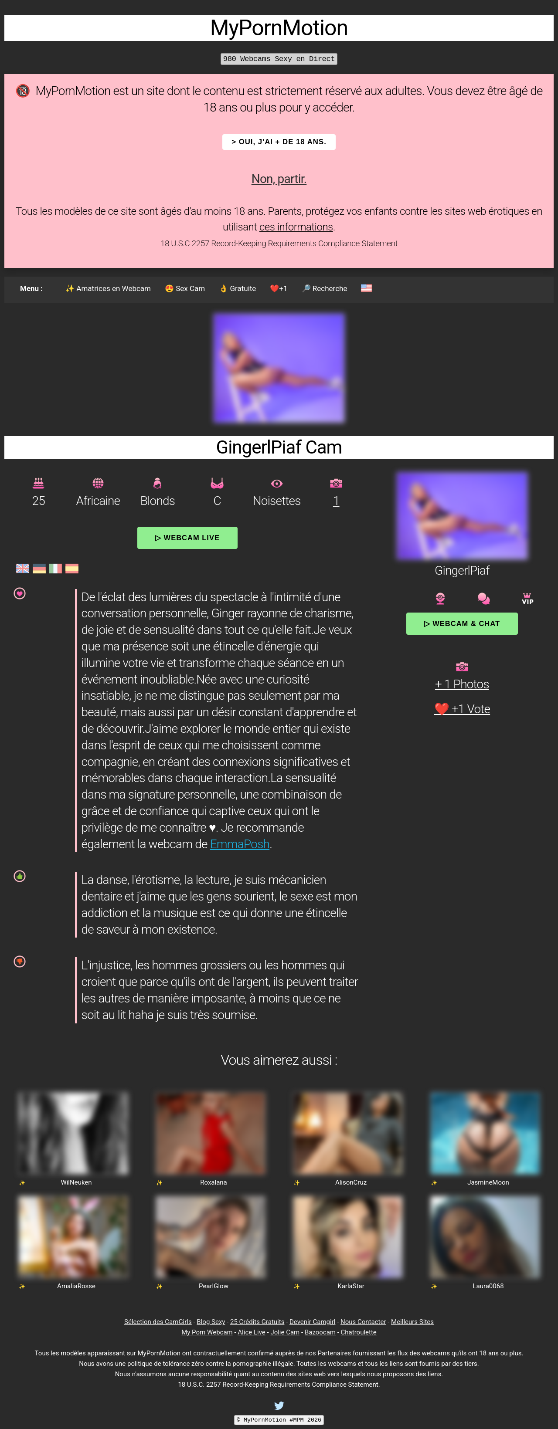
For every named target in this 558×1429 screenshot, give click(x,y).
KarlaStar (350, 1286)
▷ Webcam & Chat (462, 623)
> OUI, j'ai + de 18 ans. (279, 142)
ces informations (296, 227)
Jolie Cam (284, 1332)
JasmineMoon (488, 1182)
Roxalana (213, 1182)
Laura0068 (488, 1286)
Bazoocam (320, 1332)
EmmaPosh (240, 844)
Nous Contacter (363, 1322)
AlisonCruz (351, 1182)
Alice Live (251, 1332)
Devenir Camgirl (312, 1322)
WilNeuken (76, 1182)
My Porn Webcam (207, 1332)
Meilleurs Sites (412, 1322)
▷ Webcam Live (187, 538)
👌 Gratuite (237, 288)
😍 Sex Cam (185, 288)
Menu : (31, 288)
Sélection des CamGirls (158, 1322)
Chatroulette (359, 1332)
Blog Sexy (211, 1322)
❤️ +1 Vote (462, 709)
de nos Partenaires (323, 1353)
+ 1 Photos (462, 684)
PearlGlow (213, 1286)
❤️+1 (278, 288)
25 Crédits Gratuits (257, 1322)
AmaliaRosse (76, 1286)
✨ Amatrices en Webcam (108, 288)
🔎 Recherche (324, 288)
